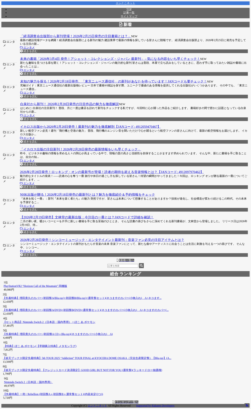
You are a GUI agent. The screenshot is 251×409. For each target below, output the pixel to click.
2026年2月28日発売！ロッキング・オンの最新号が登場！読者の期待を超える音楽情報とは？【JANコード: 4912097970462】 (112, 172)
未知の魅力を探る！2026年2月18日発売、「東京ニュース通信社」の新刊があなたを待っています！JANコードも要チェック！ (113, 81)
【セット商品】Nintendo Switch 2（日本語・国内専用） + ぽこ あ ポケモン (49, 322)
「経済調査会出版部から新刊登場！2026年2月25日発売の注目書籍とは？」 (75, 36)
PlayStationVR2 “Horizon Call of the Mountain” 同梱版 (35, 286)
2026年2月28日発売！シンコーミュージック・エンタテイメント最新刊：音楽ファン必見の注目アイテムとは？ (102, 240)
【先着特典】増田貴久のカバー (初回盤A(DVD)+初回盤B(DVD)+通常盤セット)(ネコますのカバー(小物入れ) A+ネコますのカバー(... (86, 310)
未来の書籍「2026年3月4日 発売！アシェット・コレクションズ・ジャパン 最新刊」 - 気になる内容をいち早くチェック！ (110, 59)
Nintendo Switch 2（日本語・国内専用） (28, 382)
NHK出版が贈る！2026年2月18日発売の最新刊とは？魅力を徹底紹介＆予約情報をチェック (87, 194)
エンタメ (27, 47)
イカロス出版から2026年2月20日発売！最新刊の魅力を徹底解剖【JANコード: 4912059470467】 (90, 126)
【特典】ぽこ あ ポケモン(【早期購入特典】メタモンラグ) (40, 346)
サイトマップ (129, 16)
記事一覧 (129, 12)
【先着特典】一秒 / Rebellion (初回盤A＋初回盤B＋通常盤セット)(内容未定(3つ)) (53, 394)
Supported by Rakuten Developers (155, 405)
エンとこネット (125, 3)
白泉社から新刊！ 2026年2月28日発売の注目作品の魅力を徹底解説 (69, 104)
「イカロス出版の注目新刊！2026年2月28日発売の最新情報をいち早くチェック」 (80, 149)
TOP (129, 9)
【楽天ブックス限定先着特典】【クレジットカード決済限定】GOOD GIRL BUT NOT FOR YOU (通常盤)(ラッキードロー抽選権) (82, 370)
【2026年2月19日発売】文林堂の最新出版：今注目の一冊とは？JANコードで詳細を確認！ (87, 217)
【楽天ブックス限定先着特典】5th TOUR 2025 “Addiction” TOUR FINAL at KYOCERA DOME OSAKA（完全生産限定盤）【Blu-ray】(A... (87, 358)
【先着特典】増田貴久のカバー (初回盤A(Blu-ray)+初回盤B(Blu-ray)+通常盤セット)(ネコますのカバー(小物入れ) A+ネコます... (82, 298)
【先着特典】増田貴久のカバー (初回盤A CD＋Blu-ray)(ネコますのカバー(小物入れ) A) (58, 334)
